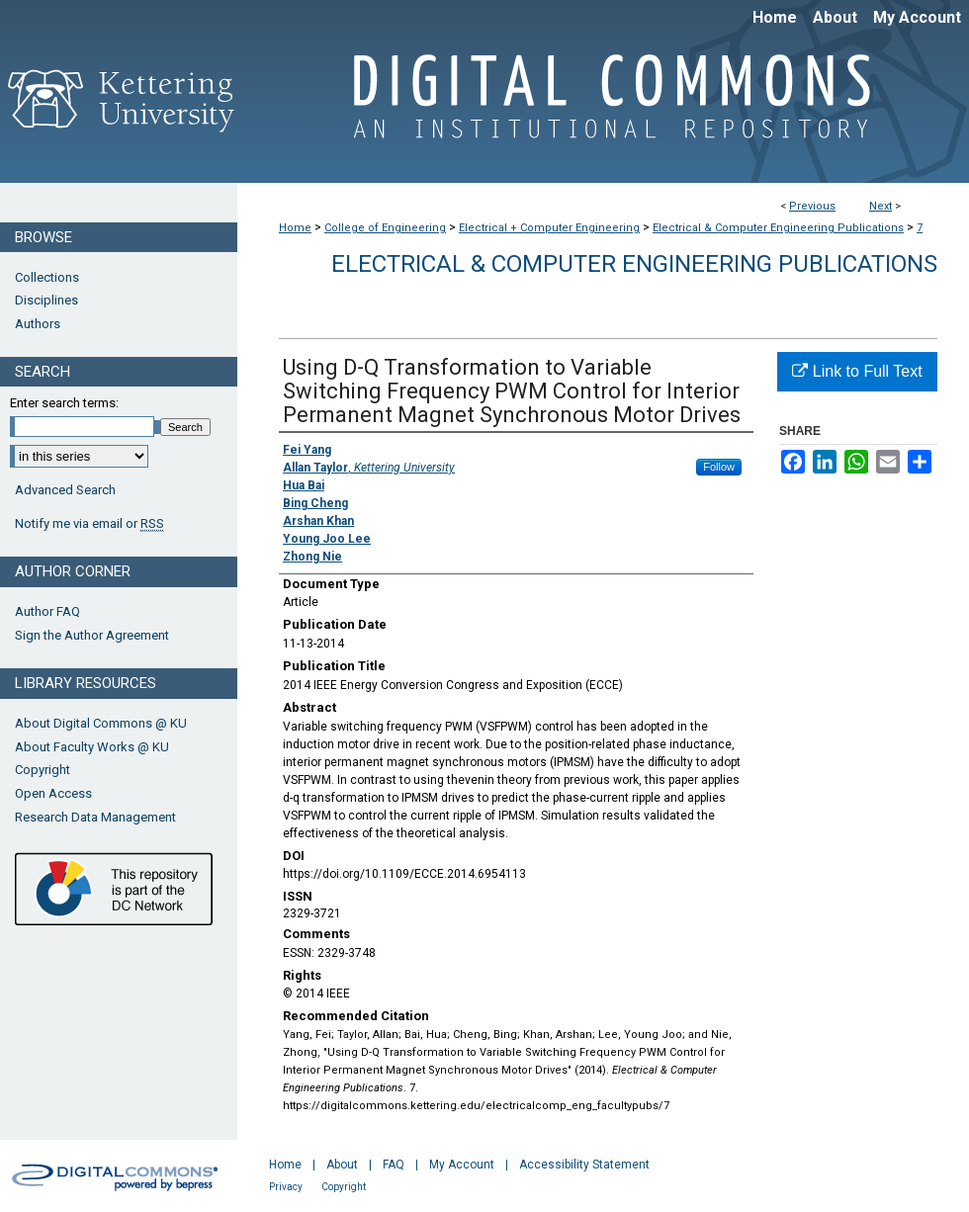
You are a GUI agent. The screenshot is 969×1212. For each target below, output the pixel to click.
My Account (461, 1164)
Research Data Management (95, 817)
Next (880, 206)
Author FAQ (47, 611)
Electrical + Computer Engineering (549, 227)
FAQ (393, 1164)
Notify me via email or (89, 524)
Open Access (53, 793)
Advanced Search (65, 489)
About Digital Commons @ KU (101, 723)
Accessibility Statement (584, 1164)
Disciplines (46, 300)
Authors (37, 323)
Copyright (42, 769)
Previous (812, 206)
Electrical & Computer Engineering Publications (778, 227)
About (342, 1164)
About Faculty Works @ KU (92, 746)
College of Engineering (385, 227)
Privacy (286, 1186)
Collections (47, 277)
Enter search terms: (64, 402)
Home (295, 227)
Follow (719, 467)
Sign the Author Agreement (92, 635)
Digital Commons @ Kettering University (603, 107)
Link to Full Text (857, 371)
